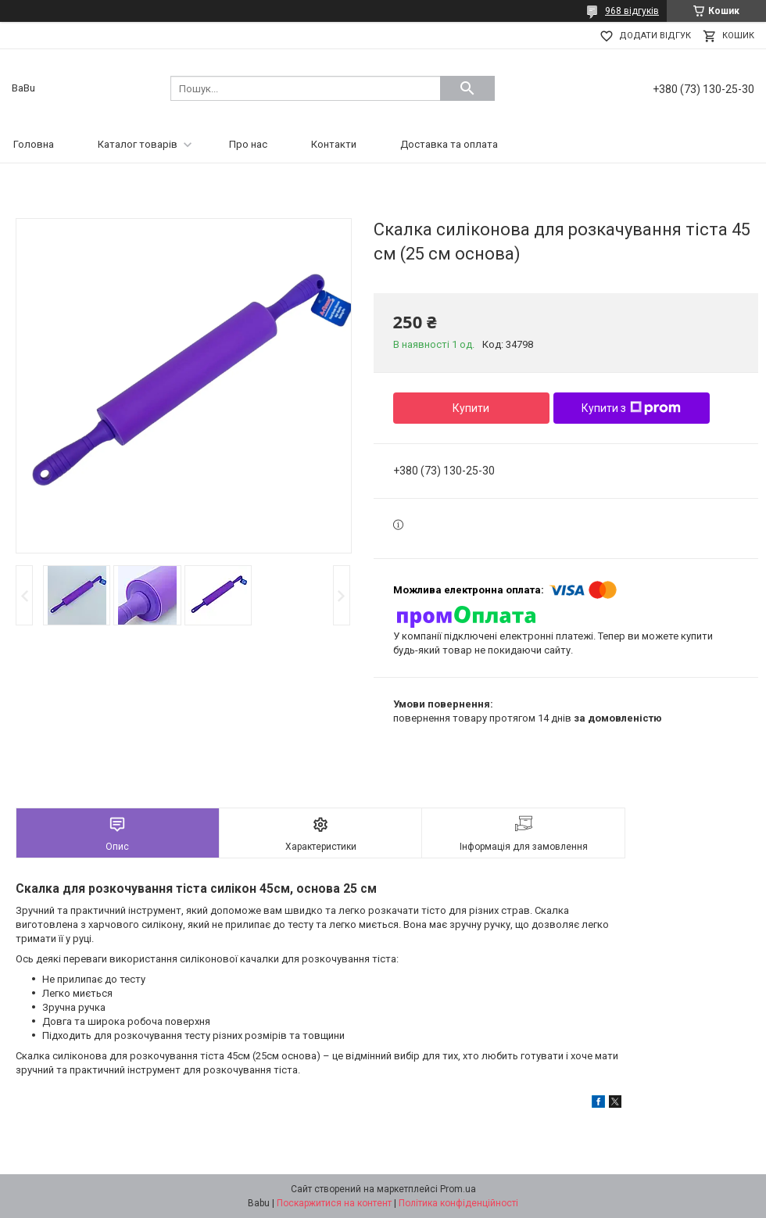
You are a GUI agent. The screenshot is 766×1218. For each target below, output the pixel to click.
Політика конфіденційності (458, 1203)
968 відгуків (632, 10)
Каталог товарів (137, 144)
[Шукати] (467, 88)
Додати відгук (655, 35)
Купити (471, 408)
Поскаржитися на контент (334, 1203)
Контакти (333, 144)
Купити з (631, 408)
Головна (33, 144)
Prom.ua (458, 1189)
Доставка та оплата (449, 144)
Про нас (248, 144)
